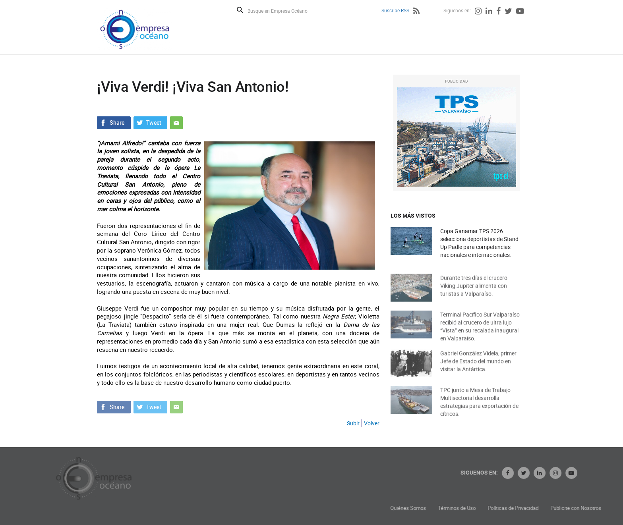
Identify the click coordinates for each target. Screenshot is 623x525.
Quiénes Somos (450, 508)
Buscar (240, 10)
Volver (371, 423)
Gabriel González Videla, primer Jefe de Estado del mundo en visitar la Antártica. (478, 366)
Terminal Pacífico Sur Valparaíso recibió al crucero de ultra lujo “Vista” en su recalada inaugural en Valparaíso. (480, 333)
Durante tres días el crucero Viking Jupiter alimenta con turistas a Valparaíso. (473, 291)
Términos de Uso (499, 508)
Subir (353, 423)
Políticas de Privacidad (555, 508)
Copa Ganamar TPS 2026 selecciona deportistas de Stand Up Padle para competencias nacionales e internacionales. (479, 243)
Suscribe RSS (395, 10)
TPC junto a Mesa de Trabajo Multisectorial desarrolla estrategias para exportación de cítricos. (479, 408)
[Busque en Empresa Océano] (282, 10)
